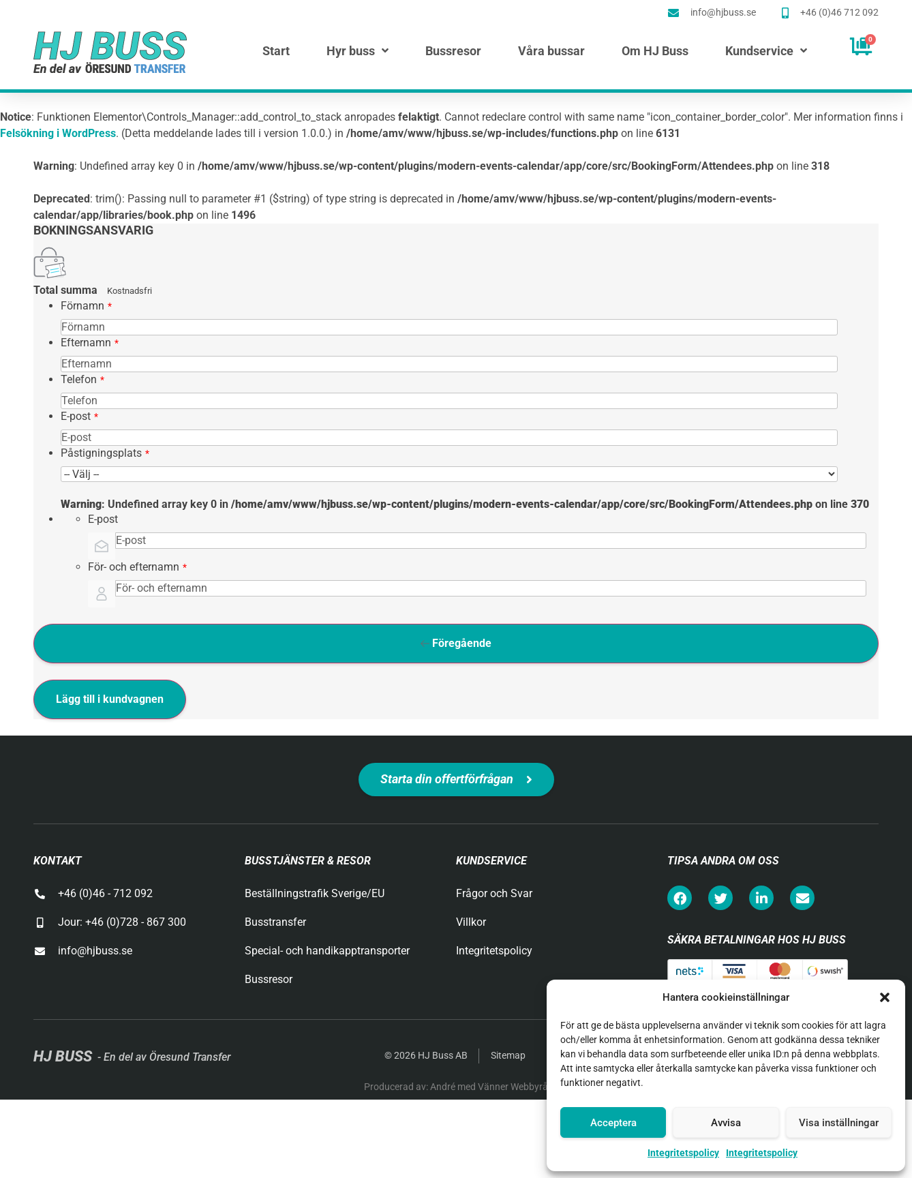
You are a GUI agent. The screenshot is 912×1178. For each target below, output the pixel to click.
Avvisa (726, 1123)
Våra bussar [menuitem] (551, 51)
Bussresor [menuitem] (453, 51)
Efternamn (90, 342)
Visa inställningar (839, 1123)
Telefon (82, 379)
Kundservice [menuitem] (766, 51)
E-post (79, 416)
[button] (885, 997)
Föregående (456, 643)
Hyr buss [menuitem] (357, 51)
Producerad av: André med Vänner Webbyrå (456, 1086)
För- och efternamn (137, 566)
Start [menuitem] (276, 51)
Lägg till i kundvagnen (110, 699)
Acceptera (613, 1123)
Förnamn (86, 305)
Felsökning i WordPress (58, 133)
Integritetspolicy (683, 1152)
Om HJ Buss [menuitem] (655, 51)
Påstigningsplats (105, 453)
